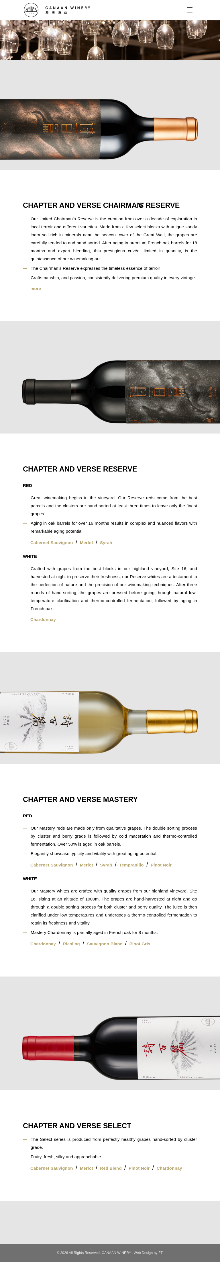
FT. (160, 1253)
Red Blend (111, 1168)
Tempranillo (131, 864)
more (35, 288)
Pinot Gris (139, 943)
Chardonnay (43, 619)
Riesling (71, 943)
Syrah (106, 542)
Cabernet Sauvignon (51, 542)
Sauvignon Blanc (104, 943)
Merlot (86, 542)
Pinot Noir (161, 864)
